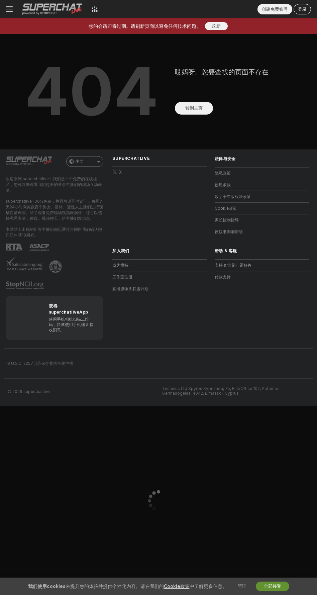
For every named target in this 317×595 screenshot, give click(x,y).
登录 (302, 9)
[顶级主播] (95, 9)
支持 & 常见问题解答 (233, 265)
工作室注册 (122, 277)
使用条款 (223, 185)
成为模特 (120, 265)
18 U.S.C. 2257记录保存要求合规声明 (39, 363)
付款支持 (223, 277)
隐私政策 (223, 173)
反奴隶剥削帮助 (229, 231)
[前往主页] (52, 9)
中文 (84, 161)
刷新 (216, 25)
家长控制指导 (227, 220)
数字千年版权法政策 (233, 196)
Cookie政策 (226, 208)
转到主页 (194, 108)
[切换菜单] (9, 9)
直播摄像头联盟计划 (130, 288)
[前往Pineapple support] (56, 266)
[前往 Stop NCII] (25, 285)
